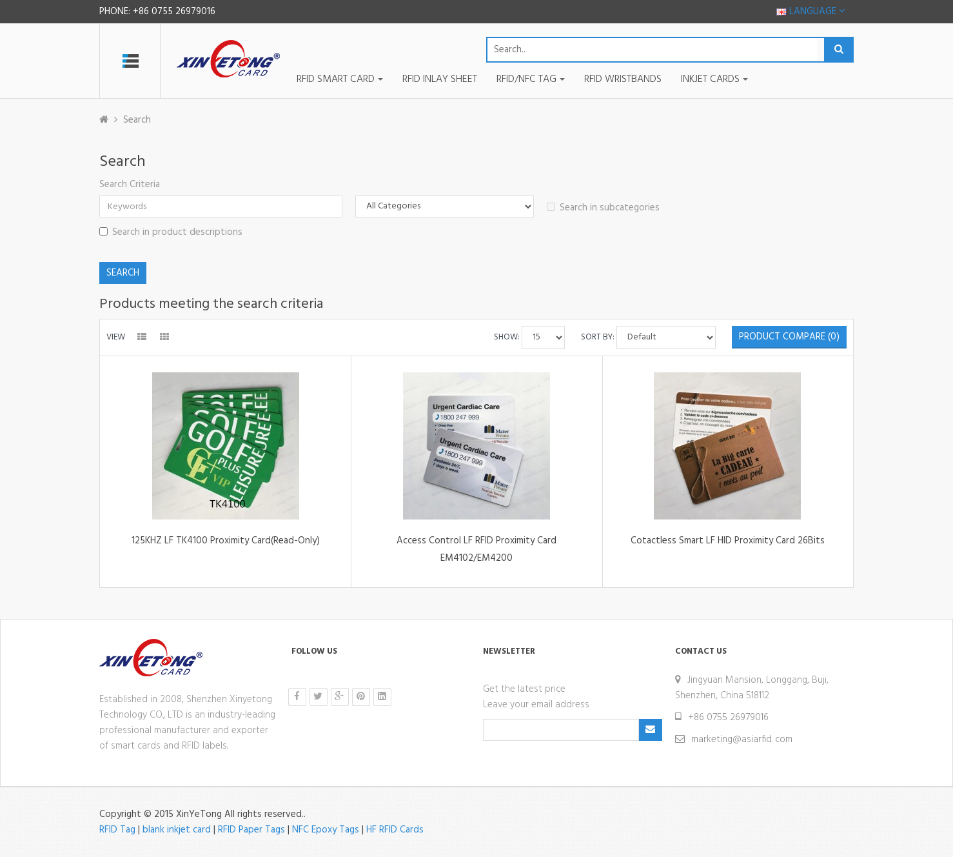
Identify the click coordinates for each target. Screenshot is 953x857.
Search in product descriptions (170, 232)
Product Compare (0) (789, 337)
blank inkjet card (176, 830)
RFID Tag (117, 830)
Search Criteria (129, 184)
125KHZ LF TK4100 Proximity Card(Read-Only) (226, 541)
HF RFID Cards (395, 830)
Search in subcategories (603, 208)
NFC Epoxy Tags (325, 830)
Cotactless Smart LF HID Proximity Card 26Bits (728, 541)
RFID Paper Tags (251, 830)
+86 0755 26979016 (728, 717)
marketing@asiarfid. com (741, 739)
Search (137, 120)
